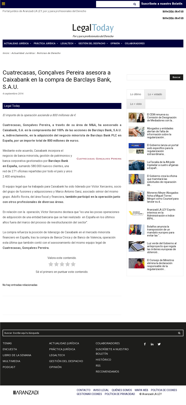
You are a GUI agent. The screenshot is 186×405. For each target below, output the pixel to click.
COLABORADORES (108, 343)
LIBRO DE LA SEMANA (17, 355)
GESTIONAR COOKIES (89, 394)
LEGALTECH (57, 355)
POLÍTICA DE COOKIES (164, 390)
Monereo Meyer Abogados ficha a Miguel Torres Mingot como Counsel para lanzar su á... (163, 197)
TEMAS (7, 343)
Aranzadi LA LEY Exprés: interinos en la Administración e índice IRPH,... (161, 214)
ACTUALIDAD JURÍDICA (64, 343)
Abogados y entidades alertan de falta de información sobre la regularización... (160, 133)
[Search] (135, 4)
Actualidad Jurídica (23, 53)
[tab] (135, 94)
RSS (98, 365)
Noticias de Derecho (49, 53)
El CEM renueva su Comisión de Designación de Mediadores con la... (162, 117)
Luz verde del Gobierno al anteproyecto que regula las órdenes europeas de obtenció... (162, 248)
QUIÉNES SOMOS (122, 390)
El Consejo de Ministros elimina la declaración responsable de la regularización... (160, 265)
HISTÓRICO (103, 359)
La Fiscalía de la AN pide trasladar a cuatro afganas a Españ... (162, 165)
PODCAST (9, 367)
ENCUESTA (10, 349)
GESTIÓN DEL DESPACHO (66, 361)
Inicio (6, 53)
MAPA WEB (141, 390)
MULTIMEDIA (11, 361)
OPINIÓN (55, 367)
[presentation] (135, 94)
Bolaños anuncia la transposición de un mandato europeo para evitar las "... (160, 231)
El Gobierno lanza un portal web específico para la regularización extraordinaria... (162, 150)
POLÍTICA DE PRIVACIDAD (120, 394)
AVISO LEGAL (101, 390)
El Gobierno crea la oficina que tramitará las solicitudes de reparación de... (162, 180)
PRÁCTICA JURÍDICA (62, 349)
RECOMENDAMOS (107, 371)
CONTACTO (83, 390)
